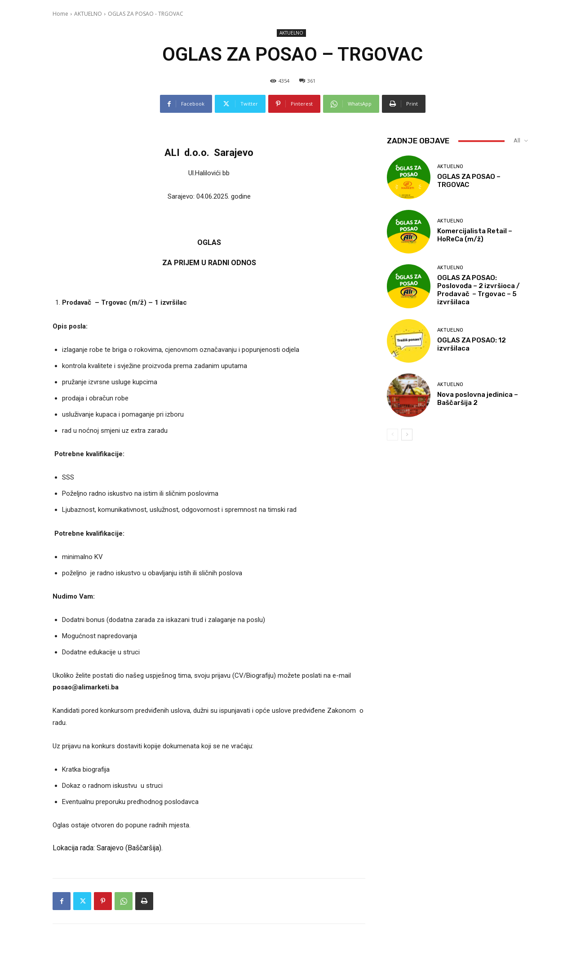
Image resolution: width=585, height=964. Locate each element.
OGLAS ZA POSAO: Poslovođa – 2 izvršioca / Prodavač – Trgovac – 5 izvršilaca (478, 290)
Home (60, 14)
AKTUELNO (88, 14)
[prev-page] (392, 434)
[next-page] (406, 434)
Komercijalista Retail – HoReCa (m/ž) (474, 235)
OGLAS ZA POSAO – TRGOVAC (469, 181)
